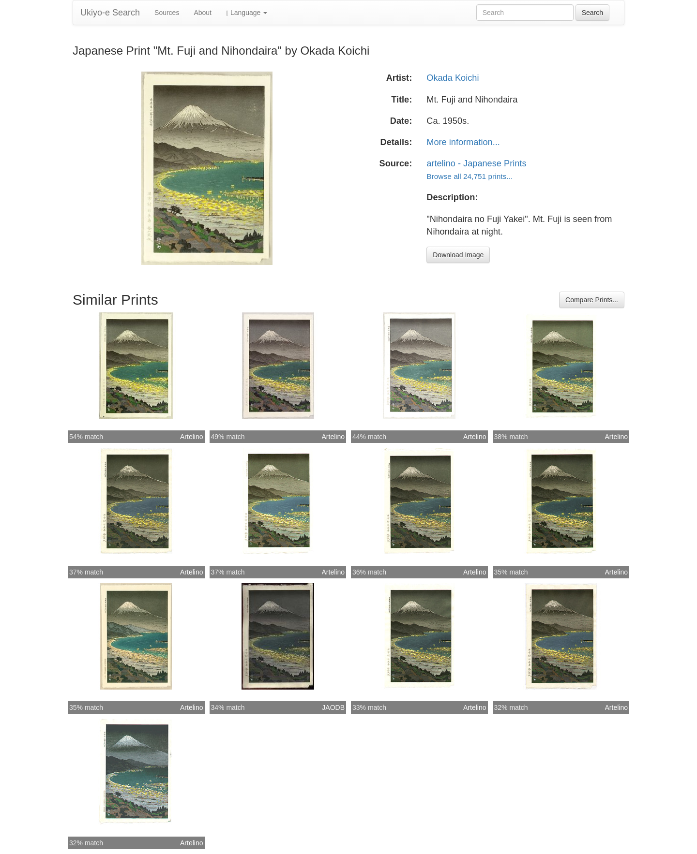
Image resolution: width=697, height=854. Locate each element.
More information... (463, 142)
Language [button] (246, 13)
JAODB (333, 707)
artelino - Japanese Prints (476, 163)
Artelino (191, 437)
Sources (166, 12)
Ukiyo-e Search (110, 12)
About (203, 12)
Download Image (458, 255)
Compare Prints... (591, 300)
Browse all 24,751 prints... (469, 176)
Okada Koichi (452, 78)
